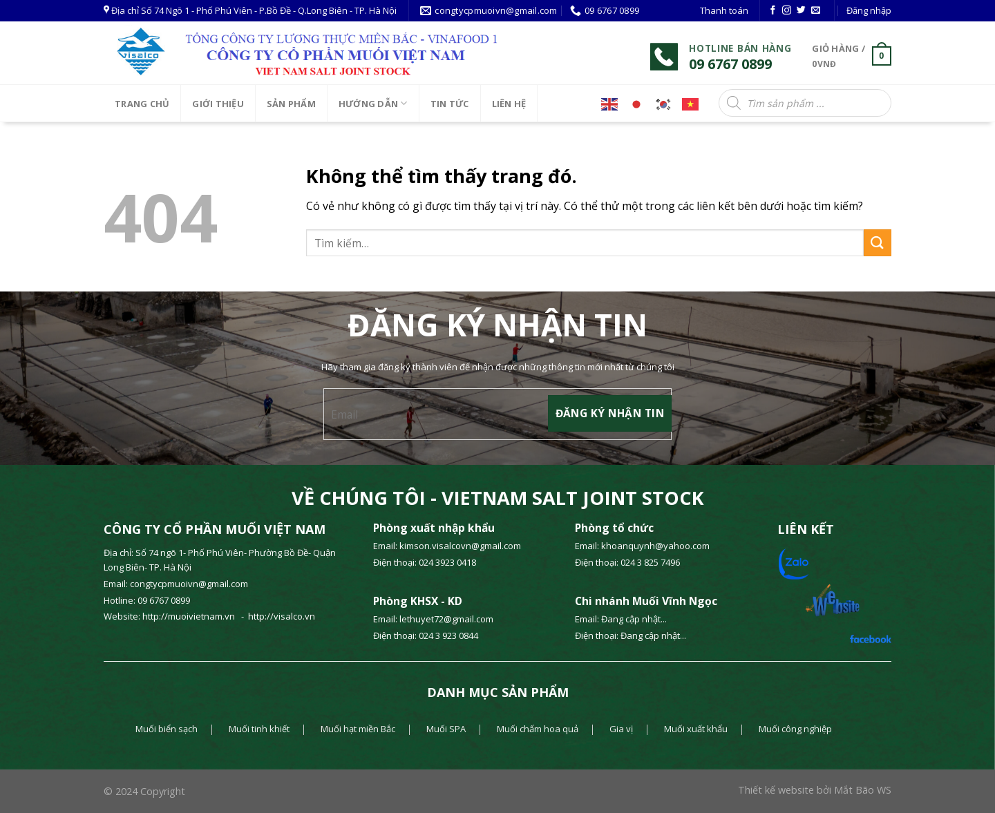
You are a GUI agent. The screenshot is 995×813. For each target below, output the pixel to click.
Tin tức (449, 103)
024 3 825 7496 (650, 562)
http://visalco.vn (281, 616)
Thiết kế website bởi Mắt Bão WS (814, 789)
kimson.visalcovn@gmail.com (461, 545)
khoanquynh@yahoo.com (655, 545)
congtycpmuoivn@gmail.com (189, 583)
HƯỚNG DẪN (373, 103)
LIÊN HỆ (509, 103)
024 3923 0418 (447, 562)
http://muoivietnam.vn (189, 616)
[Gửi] (877, 242)
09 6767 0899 (164, 600)
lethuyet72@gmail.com (446, 619)
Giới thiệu (218, 103)
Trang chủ (142, 103)
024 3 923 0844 (448, 635)
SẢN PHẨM (291, 103)
